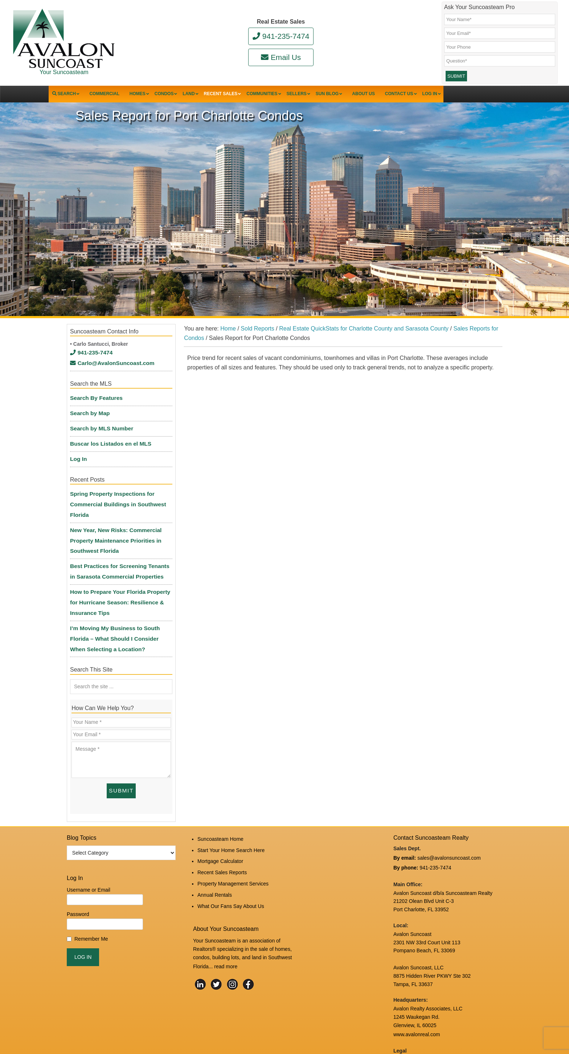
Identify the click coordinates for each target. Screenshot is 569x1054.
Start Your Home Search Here (231, 789)
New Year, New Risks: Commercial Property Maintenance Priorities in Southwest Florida (111, 518)
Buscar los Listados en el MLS (106, 442)
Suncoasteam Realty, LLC (164, 1032)
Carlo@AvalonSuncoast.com (108, 375)
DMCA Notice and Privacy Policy (430, 997)
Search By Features (94, 406)
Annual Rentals (214, 828)
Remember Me (91, 880)
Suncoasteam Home (220, 780)
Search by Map (88, 418)
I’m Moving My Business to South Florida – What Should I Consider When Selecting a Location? (120, 589)
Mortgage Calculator (220, 799)
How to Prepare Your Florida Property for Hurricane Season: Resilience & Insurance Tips (121, 563)
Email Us (281, 57)
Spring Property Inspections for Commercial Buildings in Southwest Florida (113, 492)
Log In (77, 454)
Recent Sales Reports (222, 809)
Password (78, 856)
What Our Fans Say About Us (230, 838)
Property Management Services (233, 819)
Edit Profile (244, 1027)
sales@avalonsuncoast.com (449, 799)
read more (225, 897)
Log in (222, 1027)
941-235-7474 (281, 36)
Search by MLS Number (98, 430)
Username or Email (88, 831)
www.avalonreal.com (416, 972)
